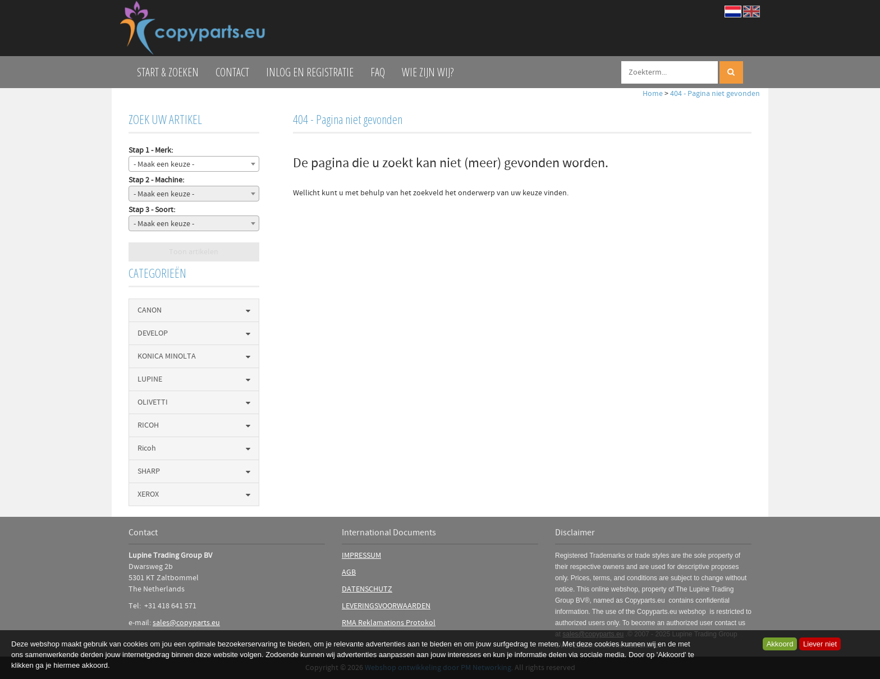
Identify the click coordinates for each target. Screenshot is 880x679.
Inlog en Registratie (310, 72)
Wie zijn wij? (427, 72)
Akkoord (780, 644)
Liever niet (820, 644)
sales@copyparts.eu (186, 623)
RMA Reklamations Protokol (389, 623)
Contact (232, 72)
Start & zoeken (168, 72)
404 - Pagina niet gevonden (715, 94)
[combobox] (194, 164)
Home (653, 94)
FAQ (377, 72)
